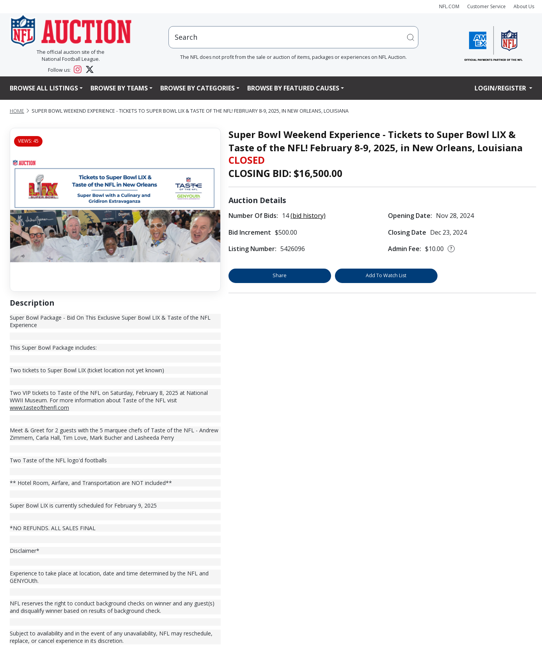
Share (280, 275)
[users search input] (293, 37)
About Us (524, 6)
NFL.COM (449, 6)
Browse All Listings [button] (44, 88)
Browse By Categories (197, 88)
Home (17, 111)
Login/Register (501, 88)
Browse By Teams (119, 88)
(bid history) (308, 215)
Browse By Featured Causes (293, 88)
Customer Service (486, 6)
